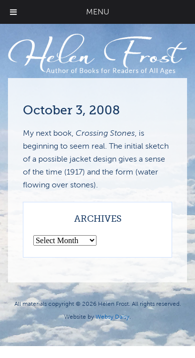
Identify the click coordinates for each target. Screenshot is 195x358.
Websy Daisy (112, 316)
